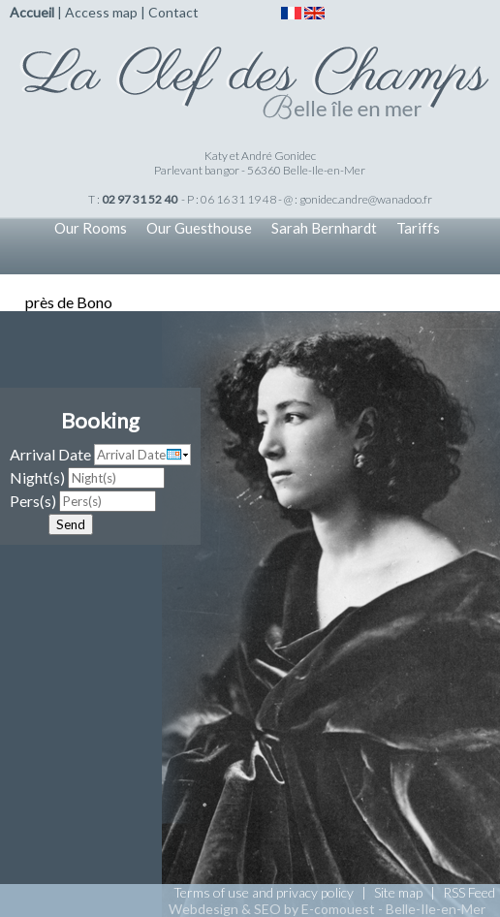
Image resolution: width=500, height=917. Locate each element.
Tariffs (418, 228)
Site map (398, 892)
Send (70, 524)
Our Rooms (90, 228)
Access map (101, 12)
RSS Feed (469, 892)
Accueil (32, 12)
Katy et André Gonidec (260, 155)
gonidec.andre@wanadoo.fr (365, 199)
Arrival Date (50, 454)
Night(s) (37, 477)
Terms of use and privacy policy (263, 892)
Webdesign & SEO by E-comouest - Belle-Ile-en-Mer (327, 909)
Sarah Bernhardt (324, 228)
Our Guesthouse (199, 228)
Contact (173, 12)
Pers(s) (33, 500)
